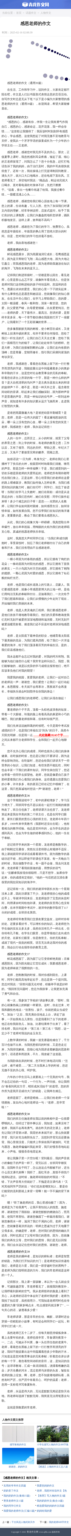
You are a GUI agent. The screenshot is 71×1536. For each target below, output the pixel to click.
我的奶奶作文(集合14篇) (50, 1500)
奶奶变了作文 (11, 1490)
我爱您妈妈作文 (45, 1485)
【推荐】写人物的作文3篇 (51, 1495)
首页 (19, 12)
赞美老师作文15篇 (14, 1500)
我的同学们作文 (12, 1505)
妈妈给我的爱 (44, 1510)
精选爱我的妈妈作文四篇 (50, 1505)
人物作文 (45, 12)
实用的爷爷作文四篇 (15, 1485)
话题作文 (31, 12)
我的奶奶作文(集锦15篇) (17, 1495)
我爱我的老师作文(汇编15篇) (19, 1510)
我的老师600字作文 (59, 1522)
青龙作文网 (32, 1532)
